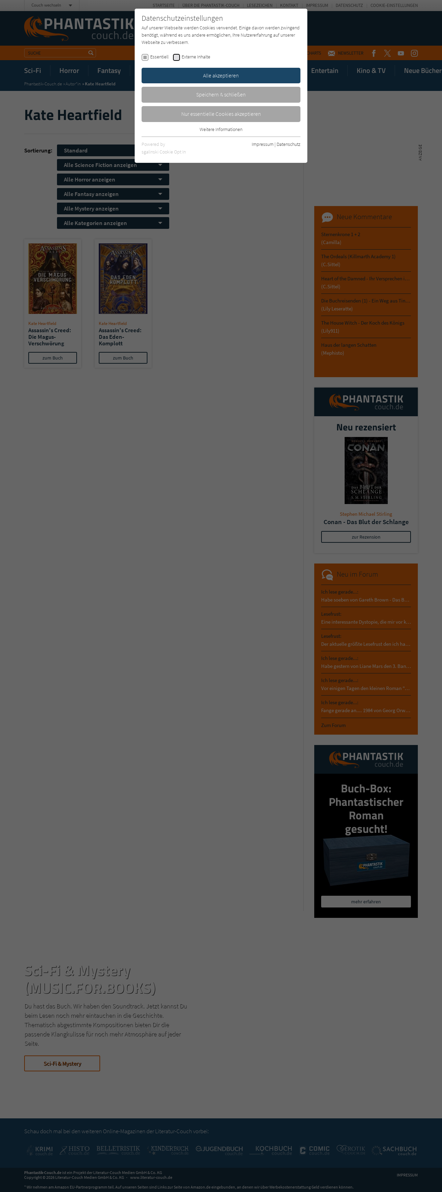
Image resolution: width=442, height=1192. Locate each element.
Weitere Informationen (221, 129)
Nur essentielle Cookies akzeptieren (221, 113)
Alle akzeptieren (221, 75)
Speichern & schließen (221, 94)
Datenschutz (288, 144)
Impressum (262, 144)
